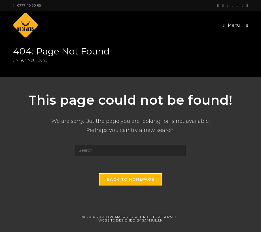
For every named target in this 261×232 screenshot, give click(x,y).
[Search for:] (244, 25)
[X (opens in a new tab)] (218, 5)
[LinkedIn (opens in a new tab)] (237, 5)
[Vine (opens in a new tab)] (246, 5)
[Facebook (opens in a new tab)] (222, 5)
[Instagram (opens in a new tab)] (232, 5)
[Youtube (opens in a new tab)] (242, 5)
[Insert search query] (130, 150)
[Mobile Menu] (232, 25)
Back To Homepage (130, 179)
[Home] (13, 60)
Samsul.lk (152, 220)
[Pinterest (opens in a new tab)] (227, 5)
